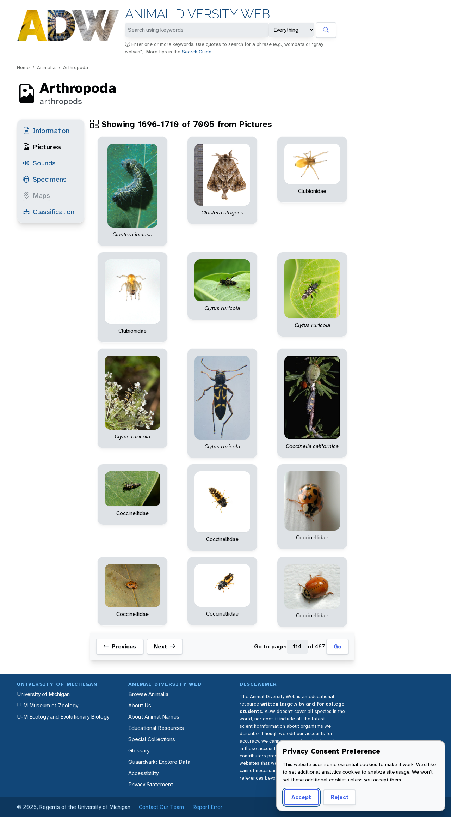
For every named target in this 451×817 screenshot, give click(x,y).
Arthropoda (75, 67)
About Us (139, 705)
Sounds (39, 163)
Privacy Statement (150, 784)
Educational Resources (156, 728)
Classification (48, 211)
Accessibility (143, 773)
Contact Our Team (161, 807)
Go (337, 646)
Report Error (207, 807)
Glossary (138, 750)
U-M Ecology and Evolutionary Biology (63, 716)
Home (23, 67)
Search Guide (196, 51)
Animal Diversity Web (197, 13)
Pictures (42, 146)
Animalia (46, 67)
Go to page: (270, 646)
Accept (301, 797)
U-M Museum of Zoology (47, 705)
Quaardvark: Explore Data (159, 761)
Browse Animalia (148, 694)
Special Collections (151, 739)
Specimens (45, 179)
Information (46, 130)
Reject (339, 797)
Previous (119, 646)
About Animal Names (153, 716)
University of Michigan (43, 694)
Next (164, 646)
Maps (36, 195)
